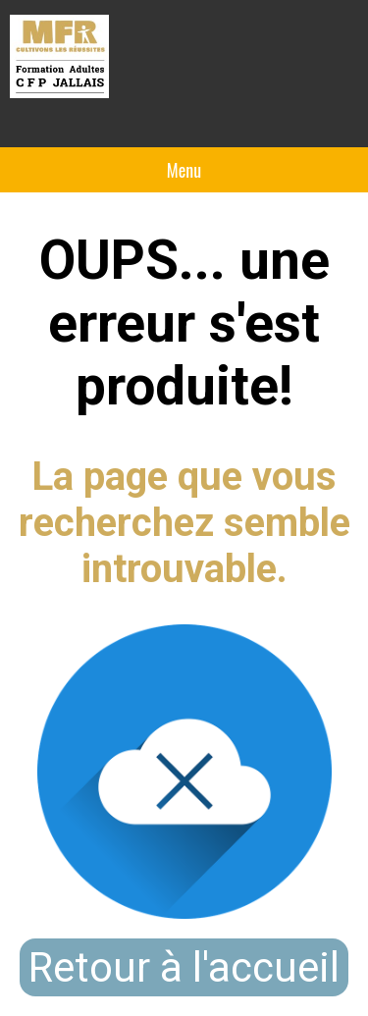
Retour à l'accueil (184, 967)
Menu (184, 170)
